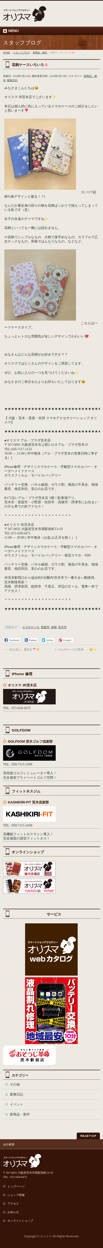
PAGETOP (88, 1136)
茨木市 (62, 627)
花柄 (54, 627)
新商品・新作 (20, 1114)
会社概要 (9, 1144)
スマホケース (30, 627)
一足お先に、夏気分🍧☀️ (21, 649)
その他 (15, 1084)
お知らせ (13, 1212)
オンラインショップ (20, 1220)
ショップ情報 (16, 1195)
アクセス (13, 1203)
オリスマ (46, 1236)
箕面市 (45, 627)
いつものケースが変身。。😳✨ (77, 649)
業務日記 (12, 80)
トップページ (16, 1186)
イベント (16, 1104)
